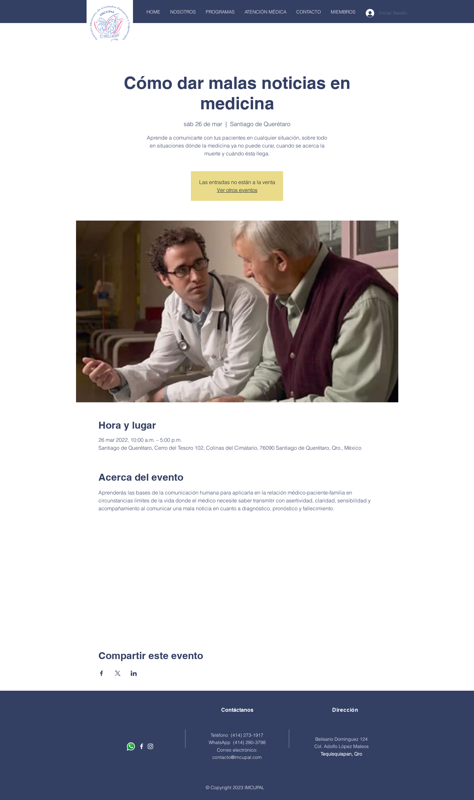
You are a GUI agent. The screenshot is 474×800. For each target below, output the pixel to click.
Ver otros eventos (237, 190)
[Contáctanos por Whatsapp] (131, 746)
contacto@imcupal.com (237, 757)
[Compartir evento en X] (118, 673)
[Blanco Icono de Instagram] (150, 746)
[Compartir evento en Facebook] (101, 673)
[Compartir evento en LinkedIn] (134, 673)
